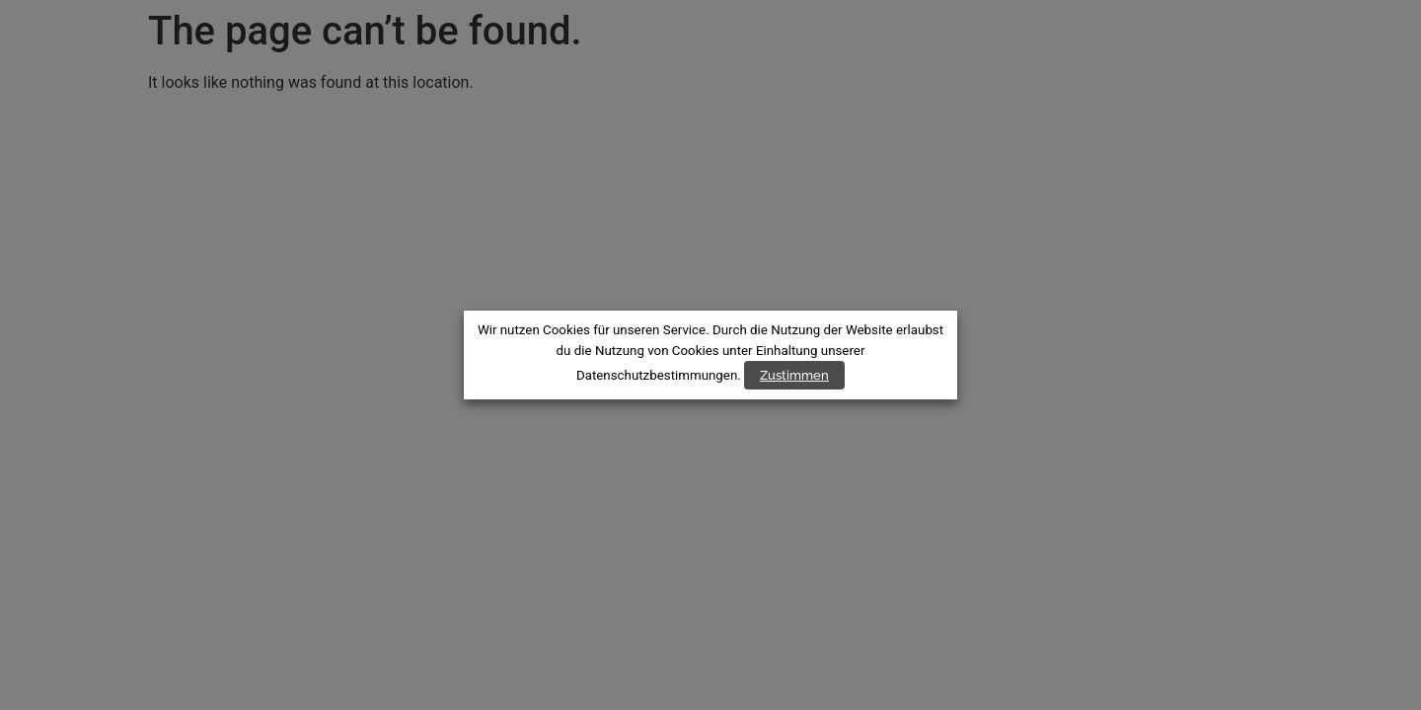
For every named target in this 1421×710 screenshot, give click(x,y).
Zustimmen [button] (794, 375)
